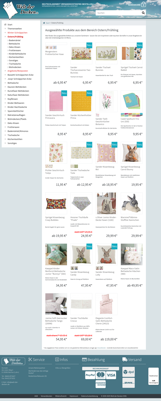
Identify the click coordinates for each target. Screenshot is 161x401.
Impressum (74, 399)
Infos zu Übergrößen (62, 370)
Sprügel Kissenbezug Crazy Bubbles (55, 221)
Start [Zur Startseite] (8, 24)
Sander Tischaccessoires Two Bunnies (80, 70)
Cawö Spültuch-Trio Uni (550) (130, 123)
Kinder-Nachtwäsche (15, 107)
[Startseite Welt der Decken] (13, 364)
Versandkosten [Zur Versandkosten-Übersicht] (101, 351)
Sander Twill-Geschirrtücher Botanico (102, 124)
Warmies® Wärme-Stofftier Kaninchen (130, 221)
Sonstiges (12, 60)
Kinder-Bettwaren (14, 103)
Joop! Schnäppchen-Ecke (17, 78)
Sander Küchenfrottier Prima (80, 119)
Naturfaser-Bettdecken (16, 94)
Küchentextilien (15, 57)
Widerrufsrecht (60, 399)
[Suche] (121, 13)
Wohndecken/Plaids (15, 119)
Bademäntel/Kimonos (16, 131)
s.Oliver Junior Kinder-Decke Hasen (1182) (106, 221)
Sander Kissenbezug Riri (105, 171)
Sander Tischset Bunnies (103, 68)
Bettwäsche (13, 43)
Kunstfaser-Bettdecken (16, 90)
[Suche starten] (143, 13)
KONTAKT (74, 6)
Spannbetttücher (14, 111)
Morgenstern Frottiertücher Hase (54, 72)
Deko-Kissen (13, 47)
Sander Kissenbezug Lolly (105, 276)
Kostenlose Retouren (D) (38, 379)
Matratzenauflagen (14, 115)
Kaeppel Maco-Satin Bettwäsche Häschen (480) (130, 274)
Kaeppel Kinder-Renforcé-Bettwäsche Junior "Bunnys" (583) (55, 274)
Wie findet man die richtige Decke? (38, 375)
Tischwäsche (14, 63)
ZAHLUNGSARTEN (62, 6)
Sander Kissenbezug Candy (79, 276)
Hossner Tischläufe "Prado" (79, 221)
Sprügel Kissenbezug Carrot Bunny (130, 171)
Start (46, 23)
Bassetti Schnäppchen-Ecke (18, 74)
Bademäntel (13, 40)
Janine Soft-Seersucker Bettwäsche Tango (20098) (56, 323)
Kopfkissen (11, 98)
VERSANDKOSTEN (48, 6)
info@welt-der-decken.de (10, 386)
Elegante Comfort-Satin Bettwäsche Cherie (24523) (104, 323)
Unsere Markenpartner (37, 370)
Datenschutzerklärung (89, 399)
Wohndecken (14, 67)
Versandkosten (46, 399)
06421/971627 (10, 379)
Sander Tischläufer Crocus (79, 322)
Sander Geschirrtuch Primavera (54, 119)
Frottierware (14, 50)
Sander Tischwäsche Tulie (79, 174)
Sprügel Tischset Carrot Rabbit (132, 68)
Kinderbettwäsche (16, 53)
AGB (36, 399)
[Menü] (157, 369)
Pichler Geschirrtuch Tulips (54, 174)
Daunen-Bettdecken (15, 86)
